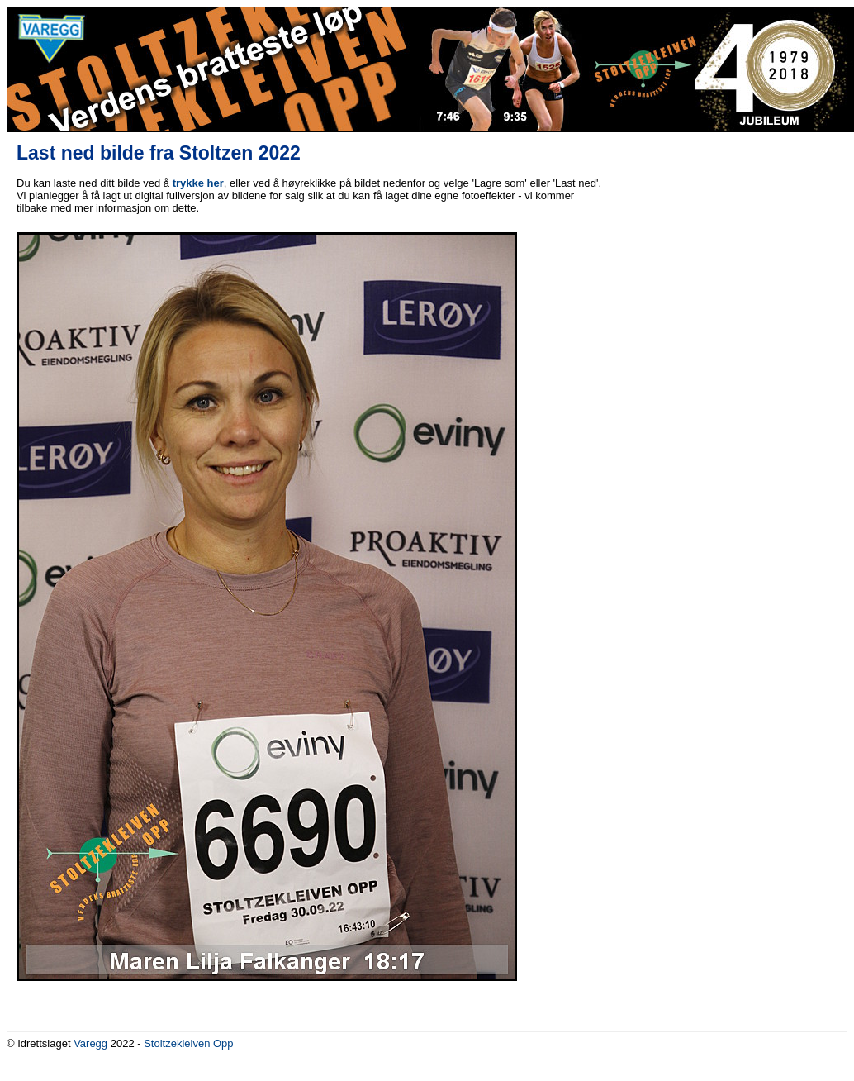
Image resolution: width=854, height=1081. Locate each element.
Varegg (90, 1043)
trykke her (198, 183)
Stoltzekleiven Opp (188, 1043)
